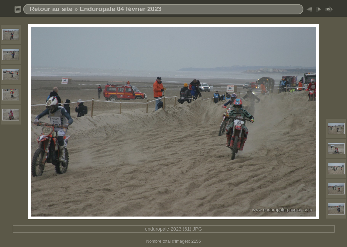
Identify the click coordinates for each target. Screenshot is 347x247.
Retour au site (51, 8)
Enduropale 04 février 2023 (121, 8)
